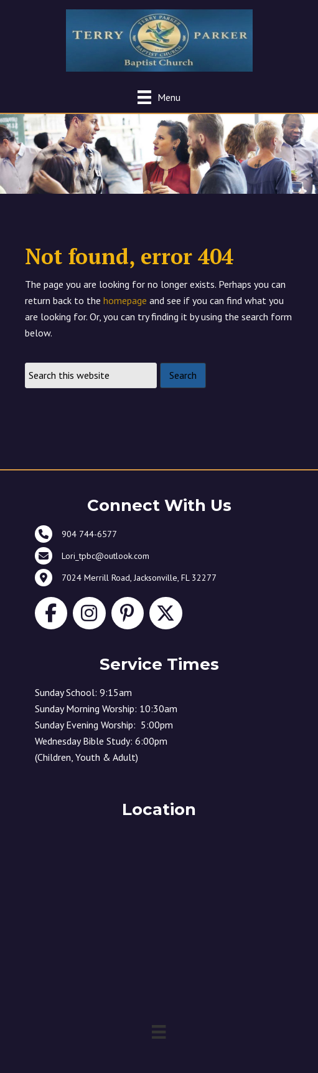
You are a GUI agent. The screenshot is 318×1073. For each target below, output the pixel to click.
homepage (125, 300)
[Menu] (159, 97)
